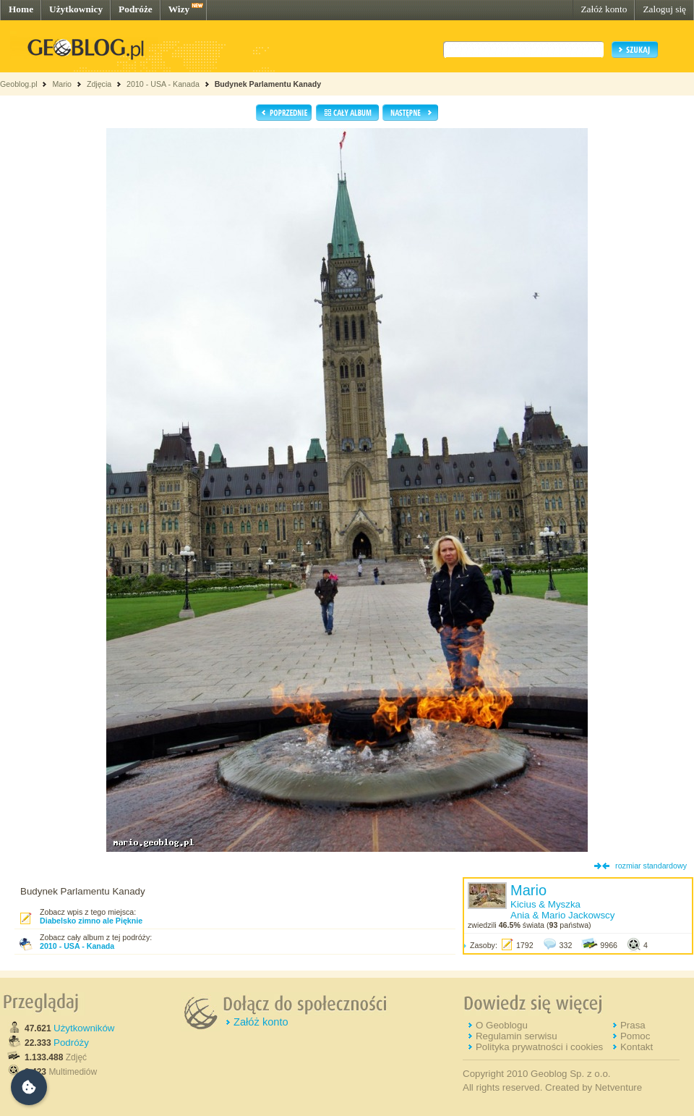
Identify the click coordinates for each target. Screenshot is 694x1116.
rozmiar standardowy (651, 865)
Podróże (136, 9)
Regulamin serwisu (516, 1036)
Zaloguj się (664, 9)
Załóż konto (604, 9)
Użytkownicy (76, 9)
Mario (62, 84)
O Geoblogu (502, 1025)
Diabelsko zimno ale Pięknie (91, 920)
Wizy (178, 9)
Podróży (71, 1042)
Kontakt (636, 1046)
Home (21, 9)
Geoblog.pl (19, 84)
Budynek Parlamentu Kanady (268, 84)
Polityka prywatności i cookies (539, 1046)
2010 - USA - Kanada (163, 84)
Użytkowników (83, 1028)
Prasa (633, 1025)
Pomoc (635, 1036)
